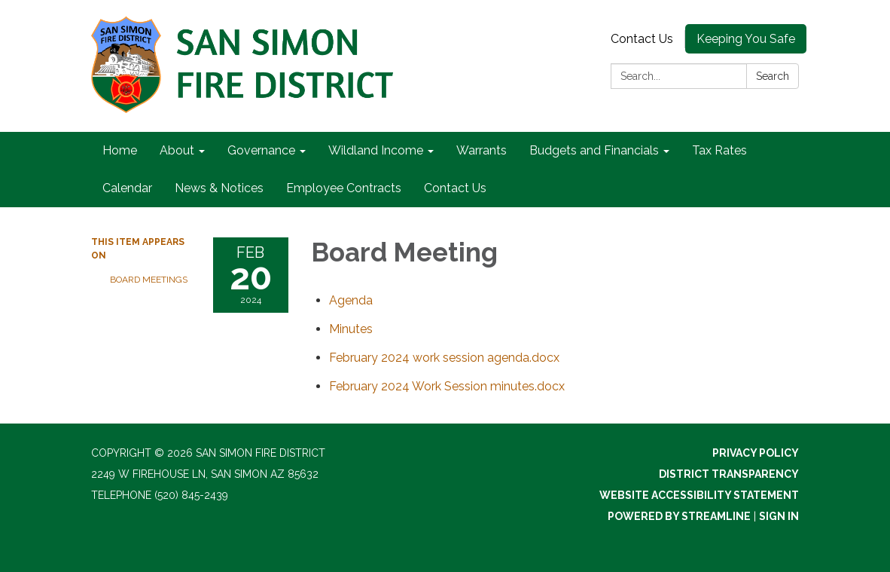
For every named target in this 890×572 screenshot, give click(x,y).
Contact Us (642, 39)
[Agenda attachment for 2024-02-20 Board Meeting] (351, 300)
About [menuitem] (177, 150)
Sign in (779, 516)
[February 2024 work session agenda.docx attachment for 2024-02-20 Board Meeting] (444, 357)
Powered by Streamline (679, 516)
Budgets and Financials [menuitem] (594, 150)
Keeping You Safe (745, 39)
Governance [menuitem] (261, 150)
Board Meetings (148, 279)
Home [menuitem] (119, 150)
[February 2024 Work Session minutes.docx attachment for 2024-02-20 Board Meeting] (447, 386)
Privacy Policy (755, 453)
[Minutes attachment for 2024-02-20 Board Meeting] (351, 329)
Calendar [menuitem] (127, 188)
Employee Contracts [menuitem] (343, 188)
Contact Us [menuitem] (455, 188)
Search (772, 76)
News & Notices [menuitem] (219, 188)
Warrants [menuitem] (481, 150)
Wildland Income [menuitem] (375, 150)
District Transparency (729, 474)
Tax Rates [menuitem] (719, 150)
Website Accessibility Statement (699, 495)
